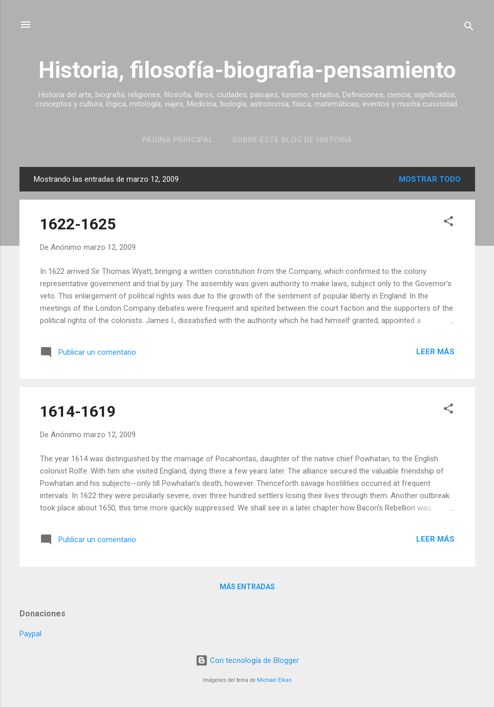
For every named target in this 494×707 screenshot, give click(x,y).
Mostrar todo (430, 179)
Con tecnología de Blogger (247, 660)
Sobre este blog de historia (292, 139)
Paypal (30, 633)
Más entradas (247, 587)
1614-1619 (78, 411)
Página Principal (177, 139)
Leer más (435, 351)
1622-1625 (78, 224)
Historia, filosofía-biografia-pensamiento (247, 69)
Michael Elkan (274, 680)
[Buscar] (469, 28)
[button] (448, 223)
